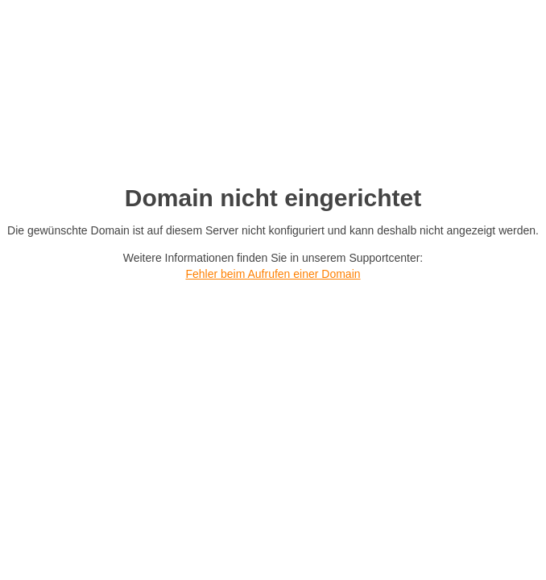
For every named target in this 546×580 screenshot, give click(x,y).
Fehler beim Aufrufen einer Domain (272, 273)
